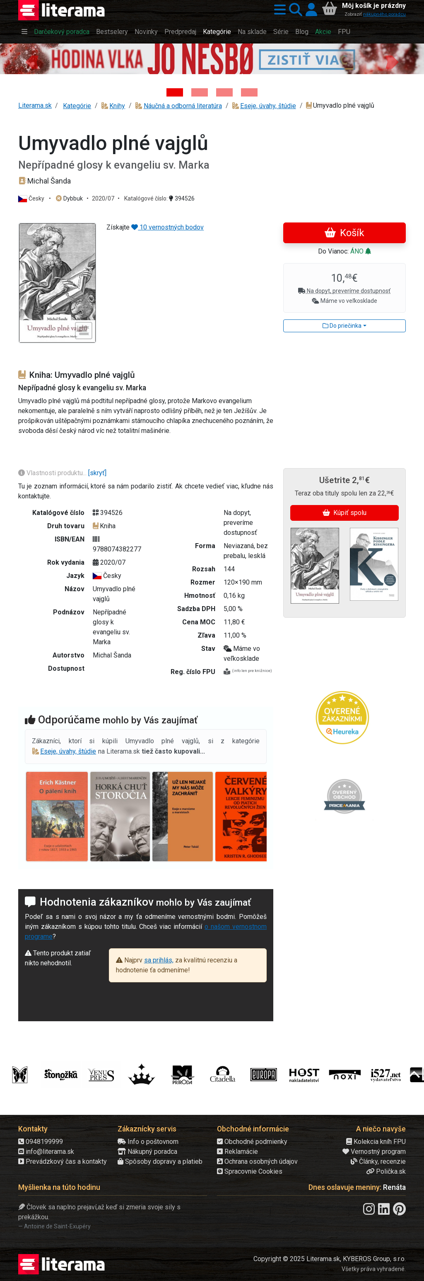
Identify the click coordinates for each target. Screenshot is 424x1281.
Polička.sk (386, 1171)
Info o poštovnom (148, 1142)
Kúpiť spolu (344, 513)
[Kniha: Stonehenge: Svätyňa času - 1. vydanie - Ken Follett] (249, 92)
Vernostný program (374, 1151)
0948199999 (40, 1142)
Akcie (323, 32)
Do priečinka (342, 325)
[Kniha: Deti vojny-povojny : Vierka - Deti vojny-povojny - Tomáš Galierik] (224, 92)
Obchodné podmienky (252, 1142)
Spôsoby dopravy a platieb (160, 1161)
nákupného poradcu (384, 14)
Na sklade (252, 32)
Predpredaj (180, 32)
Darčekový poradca (61, 32)
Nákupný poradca (147, 1151)
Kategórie (217, 32)
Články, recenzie (378, 1161)
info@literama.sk (46, 1151)
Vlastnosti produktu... (53, 473)
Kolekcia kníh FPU (376, 1142)
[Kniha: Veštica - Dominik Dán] (199, 92)
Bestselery (112, 32)
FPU (344, 32)
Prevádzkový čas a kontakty (62, 1161)
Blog (301, 32)
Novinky (146, 32)
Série (281, 32)
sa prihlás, (158, 960)
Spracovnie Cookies (249, 1171)
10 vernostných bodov (167, 227)
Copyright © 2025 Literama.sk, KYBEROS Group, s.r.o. (329, 1259)
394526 (182, 198)
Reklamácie (237, 1151)
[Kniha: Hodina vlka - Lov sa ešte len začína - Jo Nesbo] (174, 92)
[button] (278, 10)
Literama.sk (35, 105)
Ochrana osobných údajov (257, 1161)
